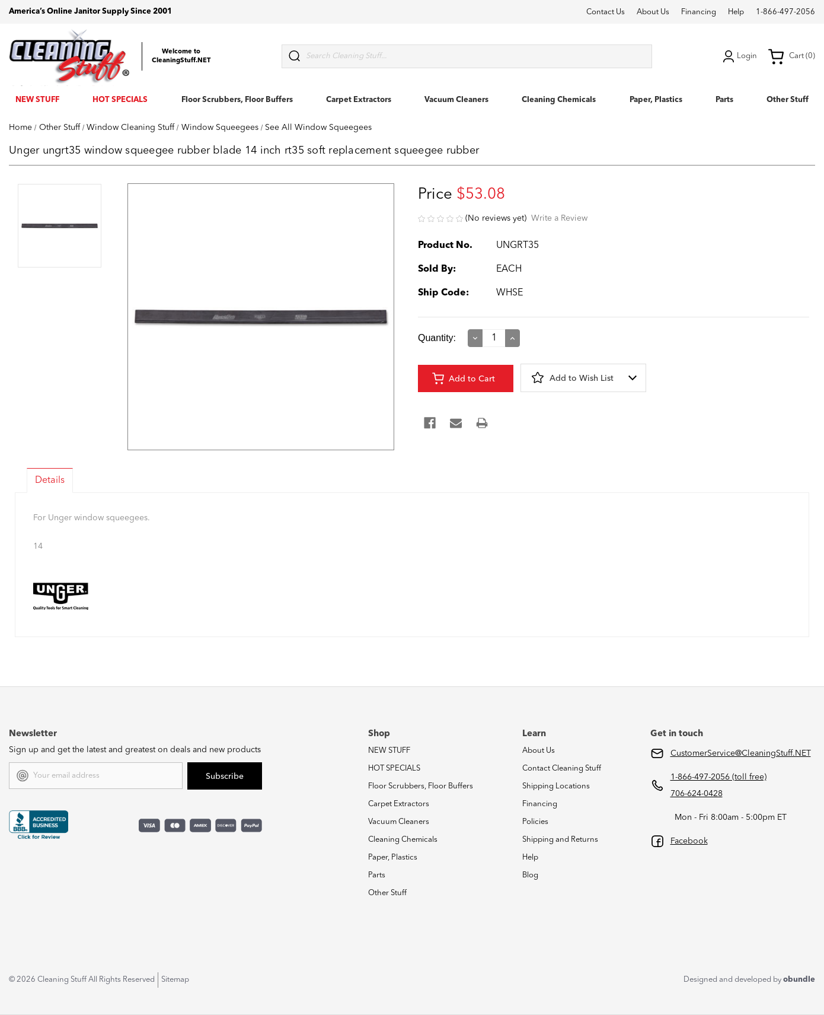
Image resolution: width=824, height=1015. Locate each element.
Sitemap (175, 980)
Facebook (689, 841)
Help (736, 12)
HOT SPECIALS (120, 100)
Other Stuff (787, 100)
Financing (698, 12)
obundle (799, 980)
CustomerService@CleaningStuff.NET (740, 753)
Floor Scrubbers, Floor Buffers (237, 100)
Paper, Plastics (656, 100)
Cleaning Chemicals (559, 100)
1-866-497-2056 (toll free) (718, 777)
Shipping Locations (556, 786)
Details (50, 480)
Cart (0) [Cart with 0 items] (791, 56)
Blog (530, 875)
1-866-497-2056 (785, 12)
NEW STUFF (37, 100)
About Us (653, 12)
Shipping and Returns (560, 840)
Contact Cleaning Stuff (561, 768)
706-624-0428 (696, 794)
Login (738, 56)
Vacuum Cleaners (456, 100)
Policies (535, 822)
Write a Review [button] (559, 218)
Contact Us (605, 12)
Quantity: (437, 338)
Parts (724, 100)
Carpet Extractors (358, 100)
